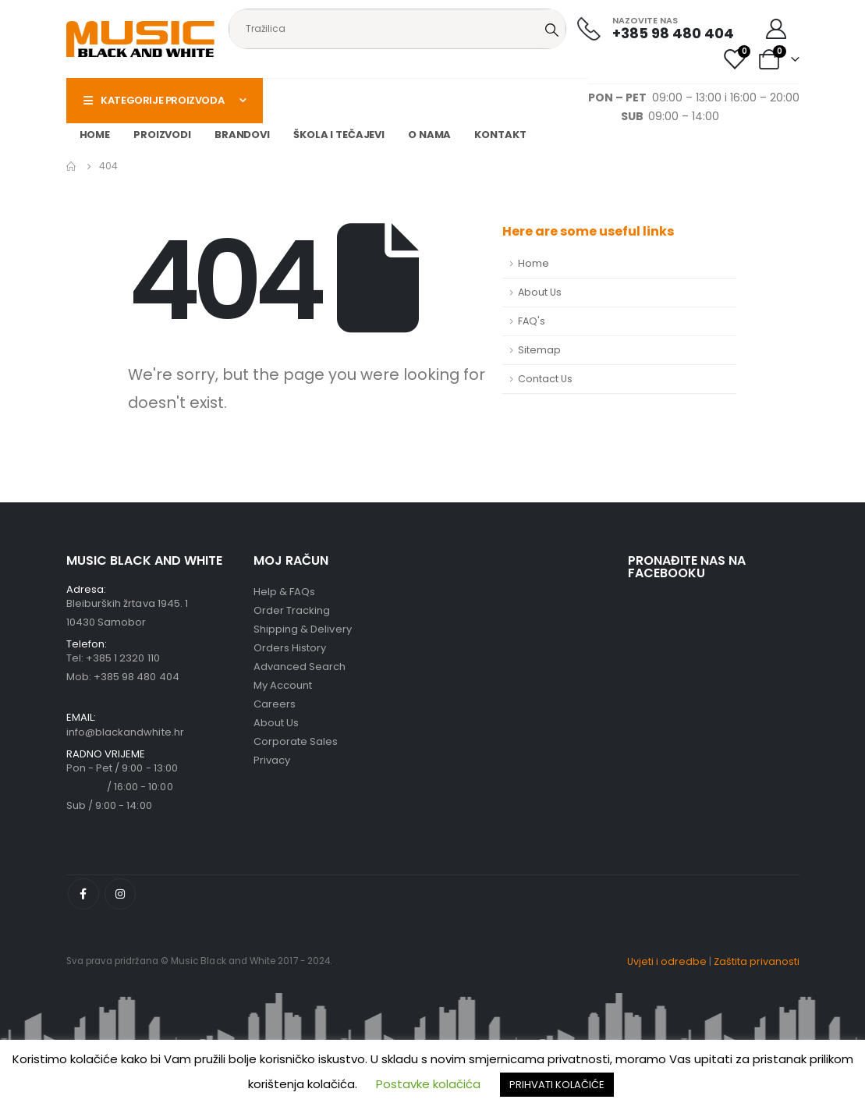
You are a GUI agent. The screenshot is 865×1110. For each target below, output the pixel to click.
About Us (540, 292)
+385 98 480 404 (136, 676)
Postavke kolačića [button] (428, 1084)
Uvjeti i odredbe (667, 961)
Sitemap (539, 349)
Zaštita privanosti (756, 961)
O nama (429, 134)
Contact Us (545, 378)
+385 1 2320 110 (123, 658)
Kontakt (500, 134)
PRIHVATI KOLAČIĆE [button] (556, 1084)
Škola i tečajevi (339, 134)
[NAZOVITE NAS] (655, 28)
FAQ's (531, 321)
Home (95, 134)
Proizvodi (162, 134)
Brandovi (242, 134)
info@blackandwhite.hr (125, 732)
